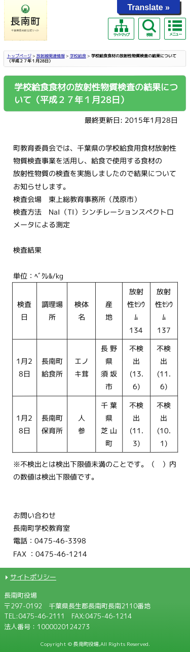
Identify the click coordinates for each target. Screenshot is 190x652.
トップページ (19, 56)
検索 (149, 28)
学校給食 (78, 56)
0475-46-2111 (41, 616)
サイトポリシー (33, 576)
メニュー (174, 28)
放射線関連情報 (50, 56)
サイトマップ (121, 28)
